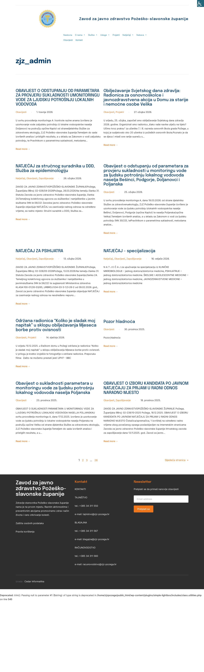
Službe (92, 34)
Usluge (105, 34)
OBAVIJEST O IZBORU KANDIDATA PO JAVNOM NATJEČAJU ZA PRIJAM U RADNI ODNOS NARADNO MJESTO (146, 421)
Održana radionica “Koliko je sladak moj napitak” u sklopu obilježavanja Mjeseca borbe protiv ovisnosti (52, 353)
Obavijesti (68, 40)
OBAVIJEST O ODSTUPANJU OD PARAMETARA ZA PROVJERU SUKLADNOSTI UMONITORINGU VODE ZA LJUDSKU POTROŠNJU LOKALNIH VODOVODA (53, 103)
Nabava (141, 34)
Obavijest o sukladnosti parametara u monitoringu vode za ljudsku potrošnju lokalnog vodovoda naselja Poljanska (56, 424)
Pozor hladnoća (123, 344)
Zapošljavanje (46, 192)
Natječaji (128, 34)
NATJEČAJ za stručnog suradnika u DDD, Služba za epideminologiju (57, 181)
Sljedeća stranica (175, 500)
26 (94, 500)
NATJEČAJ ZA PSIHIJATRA (46, 273)
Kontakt (79, 40)
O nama (80, 34)
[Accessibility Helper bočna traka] (200, 3)
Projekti (116, 35)
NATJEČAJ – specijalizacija (136, 273)
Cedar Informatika (34, 622)
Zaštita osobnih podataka (30, 563)
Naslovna (67, 35)
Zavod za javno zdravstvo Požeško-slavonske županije (119, 18)
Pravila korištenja (25, 572)
